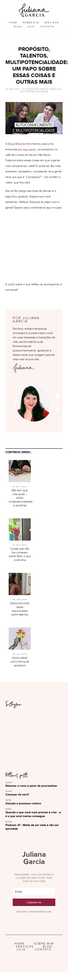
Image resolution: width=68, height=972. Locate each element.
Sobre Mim (31, 22)
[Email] (34, 891)
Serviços (51, 22)
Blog (18, 26)
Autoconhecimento (36, 89)
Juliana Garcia (34, 10)
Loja (31, 26)
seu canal (29, 149)
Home (13, 22)
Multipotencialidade (34, 91)
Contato (47, 26)
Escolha (56, 89)
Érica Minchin (17, 144)
